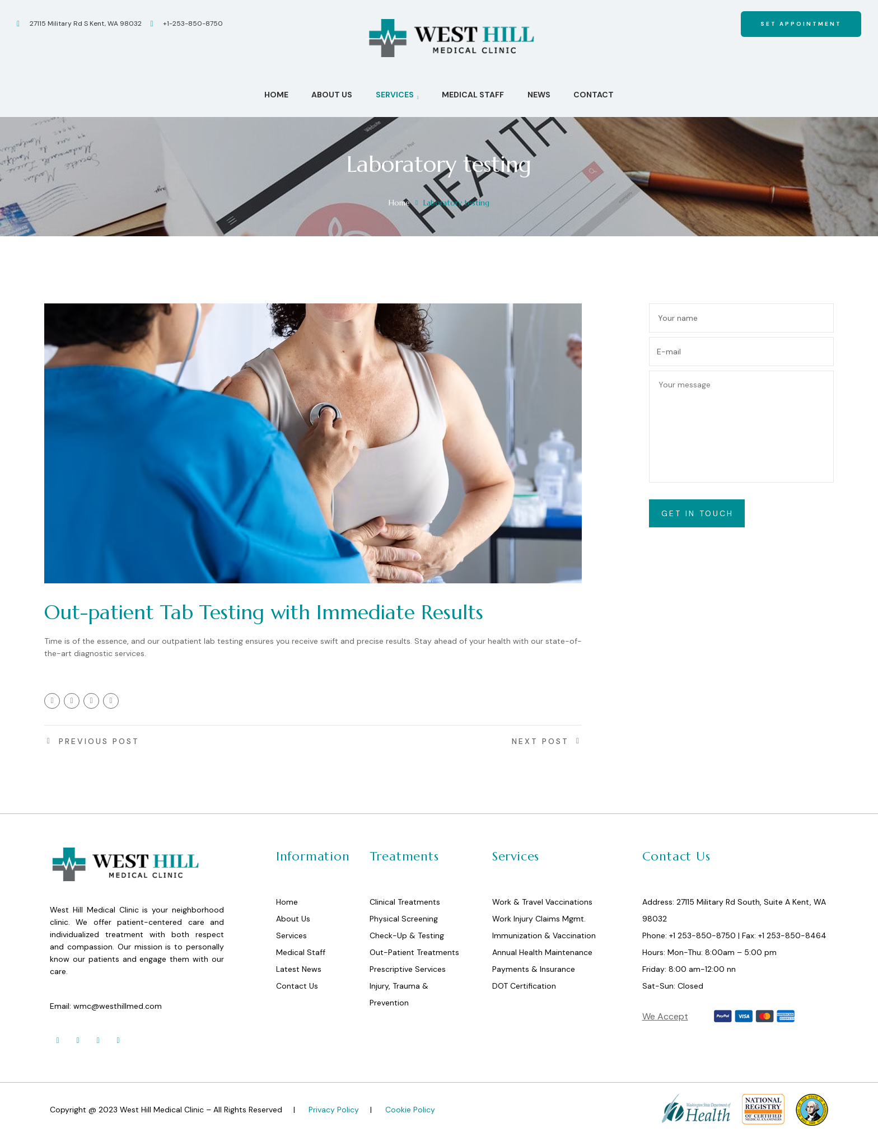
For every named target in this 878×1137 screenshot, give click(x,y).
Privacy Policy (334, 1110)
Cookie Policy (410, 1110)
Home (399, 203)
